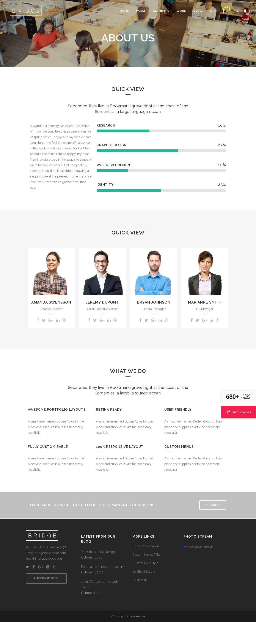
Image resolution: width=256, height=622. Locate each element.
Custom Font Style (145, 563)
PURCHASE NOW (46, 578)
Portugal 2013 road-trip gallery (102, 566)
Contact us (139, 580)
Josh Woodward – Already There (100, 584)
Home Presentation (145, 546)
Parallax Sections (144, 571)
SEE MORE (213, 505)
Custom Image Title (146, 554)
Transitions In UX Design (98, 552)
